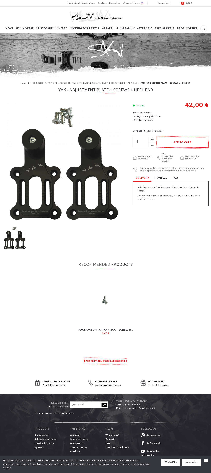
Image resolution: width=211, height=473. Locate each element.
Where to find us (131, 3)
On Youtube (150, 451)
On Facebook (150, 443)
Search (203, 28)
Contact (110, 439)
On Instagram (151, 435)
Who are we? (113, 435)
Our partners (77, 443)
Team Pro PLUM (78, 447)
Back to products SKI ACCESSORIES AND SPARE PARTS (105, 362)
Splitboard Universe (45, 439)
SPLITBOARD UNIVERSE (51, 28)
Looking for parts (44, 443)
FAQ (175, 178)
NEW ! (9, 28)
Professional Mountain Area (81, 3)
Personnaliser (191, 462)
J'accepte (170, 462)
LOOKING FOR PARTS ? (84, 28)
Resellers (102, 3)
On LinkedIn (147, 455)
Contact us (114, 3)
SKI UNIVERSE (24, 28)
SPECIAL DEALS (164, 28)
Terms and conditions (117, 447)
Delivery (142, 178)
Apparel (108, 28)
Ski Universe (41, 435)
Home (24, 83)
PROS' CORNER (187, 28)
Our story (75, 435)
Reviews (160, 178)
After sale (144, 28)
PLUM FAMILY (126, 28)
